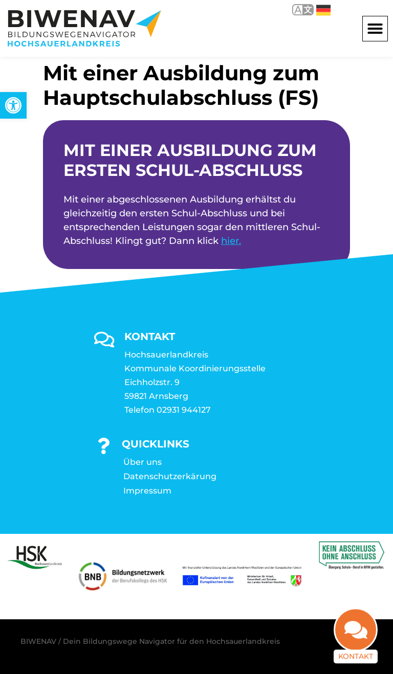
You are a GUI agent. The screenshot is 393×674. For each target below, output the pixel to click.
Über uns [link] (142, 462)
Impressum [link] (147, 491)
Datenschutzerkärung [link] (169, 476)
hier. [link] (231, 240)
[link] (13, 105)
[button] (375, 28)
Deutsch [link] (323, 10)
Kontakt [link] (355, 650)
